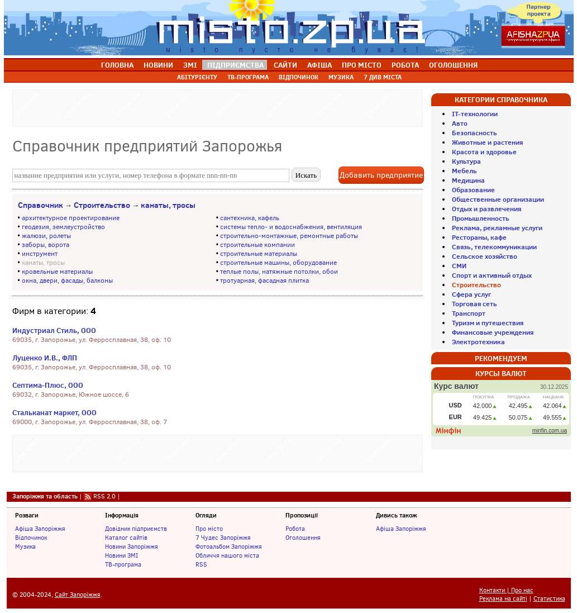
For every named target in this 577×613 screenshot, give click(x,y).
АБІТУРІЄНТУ (197, 77)
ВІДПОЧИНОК (298, 77)
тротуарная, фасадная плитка (264, 280)
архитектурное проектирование (71, 217)
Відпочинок (31, 537)
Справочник (40, 205)
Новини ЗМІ (121, 555)
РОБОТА (405, 65)
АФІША (319, 65)
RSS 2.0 (104, 496)
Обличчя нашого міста (227, 555)
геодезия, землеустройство (63, 226)
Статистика (549, 599)
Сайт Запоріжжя (78, 595)
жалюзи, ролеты (46, 235)
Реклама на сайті (503, 599)
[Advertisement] (217, 106)
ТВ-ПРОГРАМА (248, 77)
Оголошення (303, 537)
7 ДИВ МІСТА (383, 77)
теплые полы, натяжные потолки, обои (279, 271)
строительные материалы (258, 253)
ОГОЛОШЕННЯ (453, 65)
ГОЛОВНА (117, 65)
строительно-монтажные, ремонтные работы (289, 235)
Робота (295, 529)
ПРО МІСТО (362, 65)
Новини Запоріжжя (131, 546)
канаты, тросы (168, 205)
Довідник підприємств (136, 529)
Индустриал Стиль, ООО (54, 330)
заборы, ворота (45, 244)
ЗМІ (190, 65)
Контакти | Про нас (506, 590)
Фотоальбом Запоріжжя (228, 546)
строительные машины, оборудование (278, 262)
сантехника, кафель (249, 217)
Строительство (102, 205)
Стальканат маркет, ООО (54, 412)
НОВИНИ (158, 65)
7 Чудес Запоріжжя (223, 537)
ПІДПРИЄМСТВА (235, 65)
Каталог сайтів (126, 537)
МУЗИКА (341, 77)
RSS (201, 564)
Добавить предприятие (381, 175)
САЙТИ (285, 65)
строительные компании (257, 244)
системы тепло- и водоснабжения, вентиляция (291, 226)
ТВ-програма (123, 564)
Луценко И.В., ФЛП (44, 358)
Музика (25, 546)
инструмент (40, 253)
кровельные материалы (57, 271)
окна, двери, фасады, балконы (67, 280)
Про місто (209, 529)
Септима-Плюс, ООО (47, 385)
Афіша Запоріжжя (40, 529)
